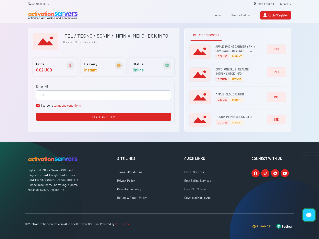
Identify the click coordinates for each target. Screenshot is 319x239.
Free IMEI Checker (196, 189)
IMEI (76, 41)
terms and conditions (67, 105)
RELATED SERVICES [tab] (206, 35)
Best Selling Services (197, 180)
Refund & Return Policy (132, 197)
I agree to (61, 105)
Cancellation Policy (129, 189)
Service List (240, 15)
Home (217, 15)
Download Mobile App (197, 197)
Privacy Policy (126, 180)
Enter (42, 86)
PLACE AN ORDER (103, 117)
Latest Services (194, 172)
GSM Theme (122, 224)
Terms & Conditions (129, 172)
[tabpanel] (237, 86)
